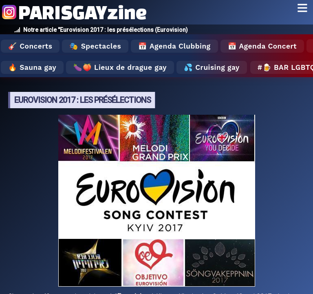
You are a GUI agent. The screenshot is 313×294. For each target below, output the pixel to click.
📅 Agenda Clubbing (174, 46)
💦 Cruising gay (212, 67)
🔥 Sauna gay (32, 67)
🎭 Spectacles (95, 46)
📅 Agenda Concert (262, 46)
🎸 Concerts (30, 46)
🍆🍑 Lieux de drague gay (120, 67)
